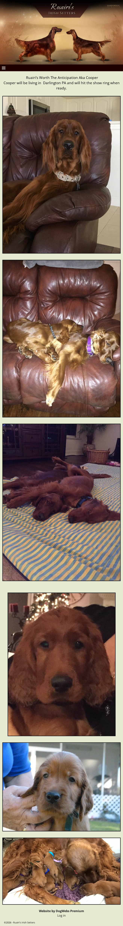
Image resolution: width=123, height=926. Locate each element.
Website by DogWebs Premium (61, 911)
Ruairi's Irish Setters (24, 922)
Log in (61, 915)
